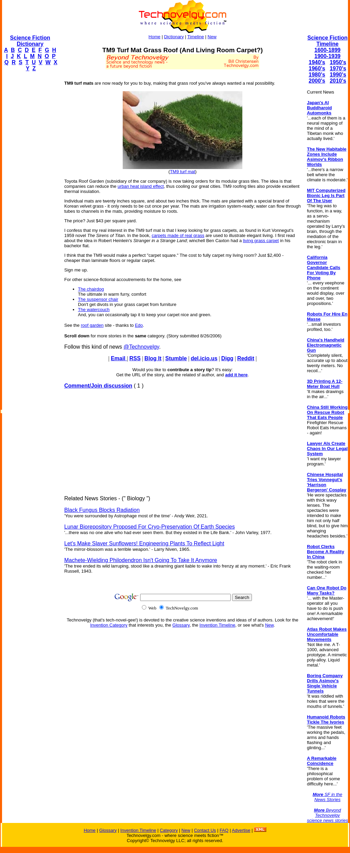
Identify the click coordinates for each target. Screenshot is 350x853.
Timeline (195, 36)
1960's (317, 68)
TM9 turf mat (182, 171)
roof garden (92, 325)
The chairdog (91, 289)
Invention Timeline (217, 625)
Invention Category (108, 625)
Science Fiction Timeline (327, 41)
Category (169, 830)
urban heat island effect (141, 186)
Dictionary (174, 36)
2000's (317, 81)
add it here (236, 374)
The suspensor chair (98, 299)
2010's (338, 81)
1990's (338, 75)
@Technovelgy (141, 347)
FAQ (223, 830)
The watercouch (94, 309)
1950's (338, 62)
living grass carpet (261, 240)
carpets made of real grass (178, 235)
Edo (139, 325)
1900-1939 (327, 56)
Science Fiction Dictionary (30, 41)
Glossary (180, 625)
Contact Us (205, 830)
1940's (317, 62)
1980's (317, 75)
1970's (338, 68)
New (211, 36)
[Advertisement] (29, 179)
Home (155, 36)
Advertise (241, 830)
